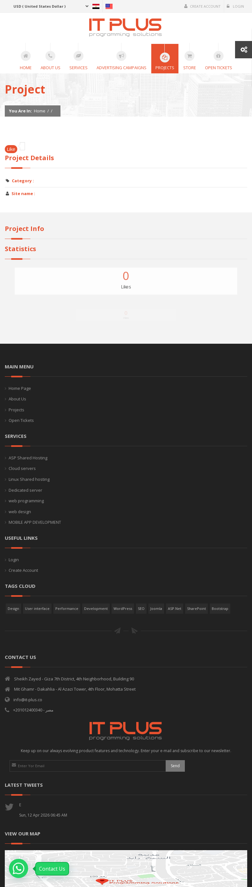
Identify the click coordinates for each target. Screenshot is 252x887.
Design (13, 608)
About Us (17, 399)
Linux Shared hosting (29, 479)
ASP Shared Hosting (28, 458)
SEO (141, 608)
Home (39, 111)
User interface (37, 608)
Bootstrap (220, 608)
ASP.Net (174, 608)
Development (96, 608)
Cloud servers (22, 468)
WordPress (123, 608)
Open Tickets (21, 420)
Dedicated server (25, 490)
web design (20, 511)
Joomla (156, 608)
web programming (26, 501)
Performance (66, 608)
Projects (16, 410)
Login (235, 6)
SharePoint (196, 608)
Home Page (20, 388)
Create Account (202, 6)
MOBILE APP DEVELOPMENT (35, 522)
